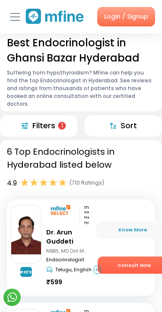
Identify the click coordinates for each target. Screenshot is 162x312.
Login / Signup (126, 16)
